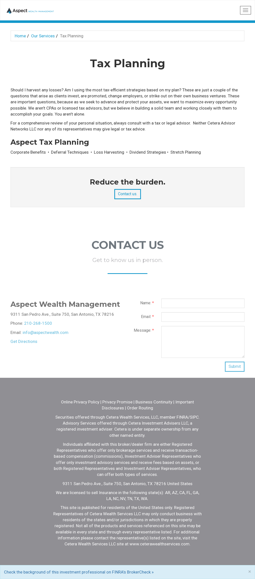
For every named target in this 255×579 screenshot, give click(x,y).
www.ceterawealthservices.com (159, 543)
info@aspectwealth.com (45, 334)
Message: (144, 332)
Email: (147, 318)
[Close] (249, 571)
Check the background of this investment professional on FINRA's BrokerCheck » (79, 572)
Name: (147, 305)
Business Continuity (153, 401)
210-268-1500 (38, 325)
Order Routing (140, 407)
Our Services (43, 35)
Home (20, 35)
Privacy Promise (117, 401)
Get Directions (23, 343)
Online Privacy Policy (80, 401)
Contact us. (127, 194)
